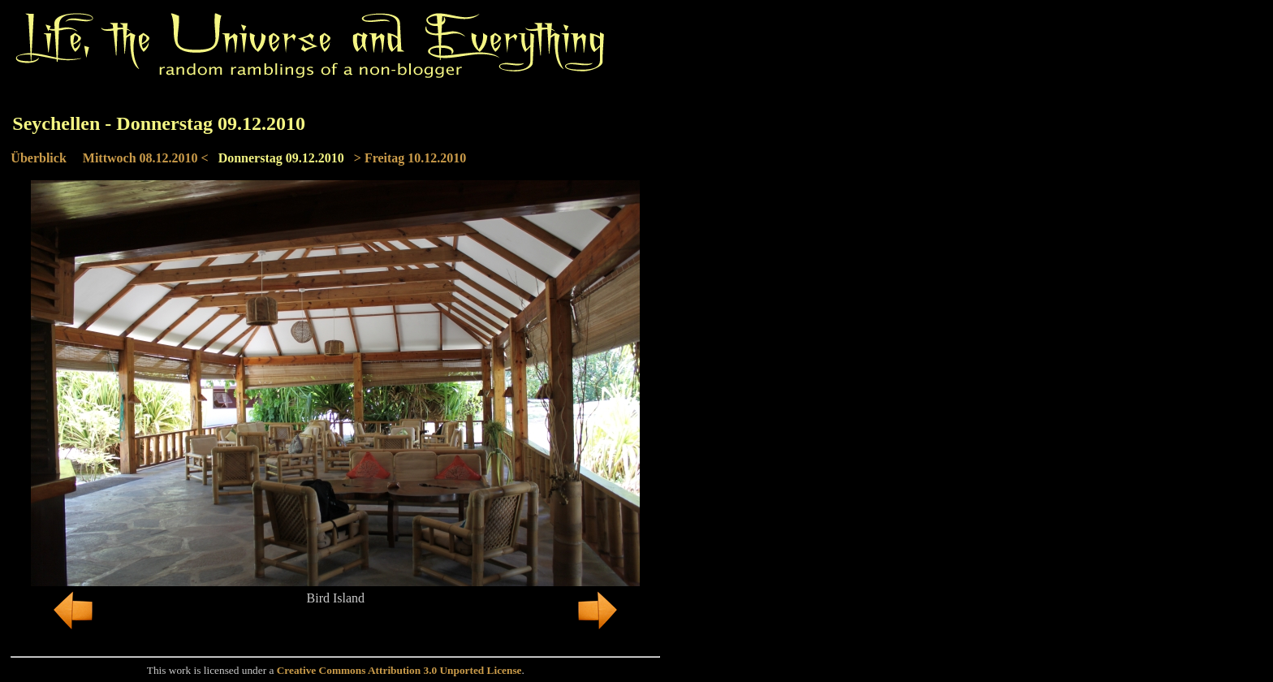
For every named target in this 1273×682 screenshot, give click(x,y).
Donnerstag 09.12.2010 (281, 158)
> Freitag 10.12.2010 (410, 158)
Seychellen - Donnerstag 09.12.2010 (158, 123)
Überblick (38, 158)
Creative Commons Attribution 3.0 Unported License (399, 670)
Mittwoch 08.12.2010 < (146, 158)
